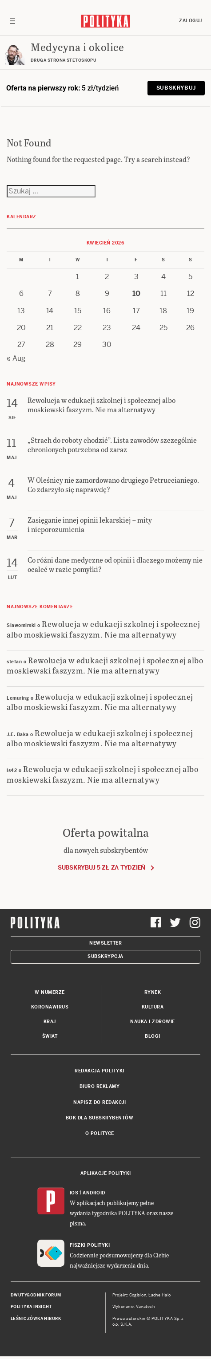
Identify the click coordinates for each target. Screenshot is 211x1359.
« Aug (16, 358)
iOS (74, 1193)
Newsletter (105, 943)
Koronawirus (50, 1007)
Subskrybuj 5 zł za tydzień (101, 867)
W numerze (50, 992)
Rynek (152, 992)
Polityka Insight (31, 1306)
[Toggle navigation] (12, 20)
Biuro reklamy (100, 1086)
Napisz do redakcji (99, 1102)
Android (94, 1193)
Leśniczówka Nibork (36, 1318)
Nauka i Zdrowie (152, 1021)
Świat (50, 1036)
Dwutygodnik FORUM (36, 1295)
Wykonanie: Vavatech (133, 1306)
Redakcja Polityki (99, 1071)
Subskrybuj (176, 87)
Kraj (50, 1021)
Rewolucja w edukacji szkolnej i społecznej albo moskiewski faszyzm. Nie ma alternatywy (103, 628)
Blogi (152, 1036)
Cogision (138, 1295)
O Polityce (99, 1133)
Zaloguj (190, 21)
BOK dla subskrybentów (100, 1118)
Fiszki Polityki (90, 1245)
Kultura (153, 1007)
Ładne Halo (159, 1295)
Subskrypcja (105, 956)
